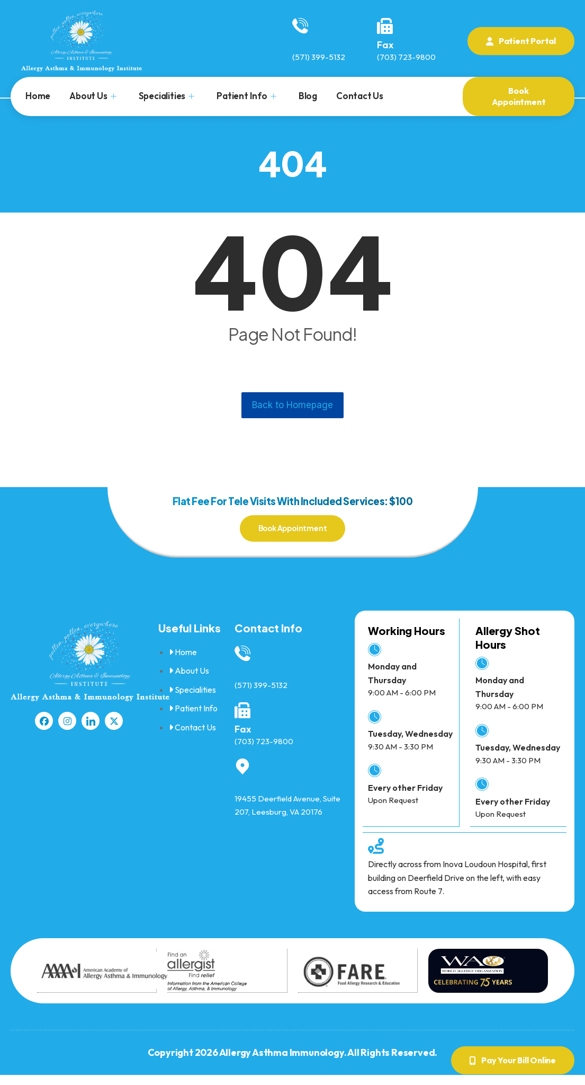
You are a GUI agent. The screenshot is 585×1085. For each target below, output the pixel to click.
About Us (92, 95)
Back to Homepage (292, 405)
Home (37, 95)
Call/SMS (312, 45)
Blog (308, 95)
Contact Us (359, 95)
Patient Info (246, 95)
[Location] (242, 776)
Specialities (167, 95)
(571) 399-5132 (318, 57)
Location (254, 795)
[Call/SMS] (300, 26)
